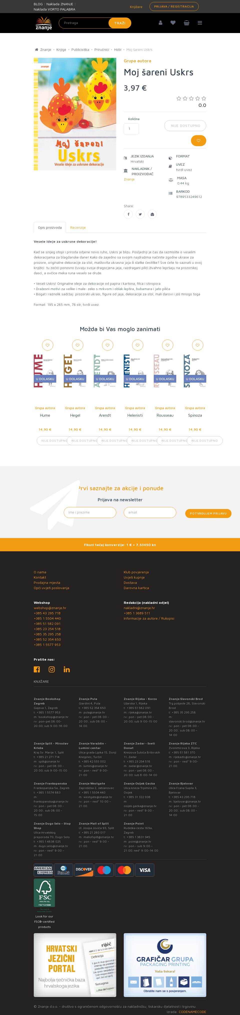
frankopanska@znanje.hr (51, 801)
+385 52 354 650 (47, 639)
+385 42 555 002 (94, 761)
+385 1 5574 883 (48, 792)
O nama (40, 572)
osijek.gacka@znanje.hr (140, 806)
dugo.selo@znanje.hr (53, 846)
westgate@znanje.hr (98, 797)
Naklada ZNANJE (59, 4)
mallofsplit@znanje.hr (99, 837)
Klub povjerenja (136, 572)
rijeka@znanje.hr (140, 712)
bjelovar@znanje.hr (187, 801)
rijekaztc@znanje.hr (187, 757)
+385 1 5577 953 (47, 644)
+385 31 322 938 (138, 797)
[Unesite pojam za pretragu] (95, 23)
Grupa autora (45, 408)
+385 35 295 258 (47, 634)
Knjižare (135, 7)
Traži (120, 23)
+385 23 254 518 (47, 629)
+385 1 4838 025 (49, 841)
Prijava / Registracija (174, 6)
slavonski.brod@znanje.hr (187, 721)
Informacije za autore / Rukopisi (149, 618)
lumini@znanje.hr (96, 766)
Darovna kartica (136, 588)
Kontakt (40, 577)
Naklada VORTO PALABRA (54, 9)
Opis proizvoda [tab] (50, 227)
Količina (134, 119)
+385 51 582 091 (47, 623)
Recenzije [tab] (78, 227)
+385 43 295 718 (47, 613)
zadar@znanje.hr (140, 766)
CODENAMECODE (192, 1011)
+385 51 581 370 (183, 752)
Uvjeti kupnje (134, 577)
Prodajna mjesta (47, 582)
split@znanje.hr (49, 761)
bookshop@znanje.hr (53, 717)
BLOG (38, 4)
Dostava (130, 582)
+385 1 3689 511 (137, 613)
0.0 (191, 102)
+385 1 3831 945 (138, 837)
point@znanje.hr (140, 841)
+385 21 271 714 (48, 757)
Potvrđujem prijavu (208, 513)
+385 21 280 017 (94, 832)
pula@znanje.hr (94, 712)
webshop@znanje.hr (50, 608)
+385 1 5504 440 (47, 618)
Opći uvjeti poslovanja (51, 588)
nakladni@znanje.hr (139, 608)
